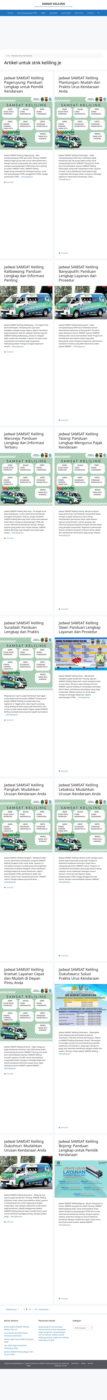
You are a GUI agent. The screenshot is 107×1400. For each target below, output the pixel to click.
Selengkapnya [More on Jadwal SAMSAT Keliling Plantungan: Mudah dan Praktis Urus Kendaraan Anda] (64, 179)
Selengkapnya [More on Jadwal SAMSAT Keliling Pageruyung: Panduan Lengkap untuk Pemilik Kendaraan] (27, 176)
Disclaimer (75, 1363)
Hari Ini (10, 13)
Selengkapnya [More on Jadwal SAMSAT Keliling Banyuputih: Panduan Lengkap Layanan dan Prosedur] (79, 346)
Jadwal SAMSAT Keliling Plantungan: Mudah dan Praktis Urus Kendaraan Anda (79, 84)
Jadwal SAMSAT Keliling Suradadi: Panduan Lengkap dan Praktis (24, 627)
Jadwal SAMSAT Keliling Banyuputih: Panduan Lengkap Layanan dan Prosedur (78, 273)
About (83, 1363)
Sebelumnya (10, 1309)
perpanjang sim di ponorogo (50, 1327)
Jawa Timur (79, 13)
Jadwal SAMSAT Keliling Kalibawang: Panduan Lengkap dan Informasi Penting (24, 273)
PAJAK (43, 13)
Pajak (29, 1366)
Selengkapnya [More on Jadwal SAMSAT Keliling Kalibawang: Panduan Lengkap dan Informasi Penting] (18, 346)
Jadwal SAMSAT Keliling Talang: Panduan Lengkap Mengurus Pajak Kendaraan (80, 440)
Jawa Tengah (66, 13)
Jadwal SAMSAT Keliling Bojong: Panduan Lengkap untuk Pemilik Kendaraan (78, 1148)
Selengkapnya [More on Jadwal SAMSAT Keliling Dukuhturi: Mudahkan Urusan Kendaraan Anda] (16, 1216)
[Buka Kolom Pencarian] (98, 13)
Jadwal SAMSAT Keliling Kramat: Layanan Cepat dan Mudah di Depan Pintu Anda (24, 976)
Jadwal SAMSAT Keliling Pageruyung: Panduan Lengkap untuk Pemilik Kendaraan (24, 84)
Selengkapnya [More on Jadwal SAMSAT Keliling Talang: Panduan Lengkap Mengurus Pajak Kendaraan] (64, 535)
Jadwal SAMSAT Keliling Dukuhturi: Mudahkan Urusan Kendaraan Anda (25, 1146)
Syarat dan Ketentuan (61, 1363)
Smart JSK (10, 182)
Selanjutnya (45, 1309)
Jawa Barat (53, 13)
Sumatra (90, 13)
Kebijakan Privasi (60, 1366)
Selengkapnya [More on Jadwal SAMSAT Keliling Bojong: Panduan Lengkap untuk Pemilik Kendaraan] (64, 1225)
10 (30, 1309)
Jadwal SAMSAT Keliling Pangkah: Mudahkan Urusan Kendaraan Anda (25, 789)
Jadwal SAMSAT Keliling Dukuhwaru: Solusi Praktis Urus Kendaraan (79, 974)
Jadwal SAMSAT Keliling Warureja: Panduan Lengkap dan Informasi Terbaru (24, 440)
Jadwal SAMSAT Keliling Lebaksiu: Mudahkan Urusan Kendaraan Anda (80, 789)
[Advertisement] (53, 33)
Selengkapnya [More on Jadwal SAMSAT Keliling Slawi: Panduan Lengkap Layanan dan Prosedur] (84, 697)
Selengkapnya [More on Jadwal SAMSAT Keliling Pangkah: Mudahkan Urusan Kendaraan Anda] (10, 882)
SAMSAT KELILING (53, 3)
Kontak (90, 1363)
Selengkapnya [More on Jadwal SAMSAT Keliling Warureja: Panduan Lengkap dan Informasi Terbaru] (17, 532)
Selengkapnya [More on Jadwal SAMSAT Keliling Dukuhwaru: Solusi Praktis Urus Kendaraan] (64, 1054)
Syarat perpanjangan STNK (27, 13)
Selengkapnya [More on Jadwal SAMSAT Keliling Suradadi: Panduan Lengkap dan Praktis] (12, 714)
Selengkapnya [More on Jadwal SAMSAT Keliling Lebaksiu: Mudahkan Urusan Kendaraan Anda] (64, 882)
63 (36, 1309)
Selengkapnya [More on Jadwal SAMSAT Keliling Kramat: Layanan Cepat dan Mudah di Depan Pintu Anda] (10, 1068)
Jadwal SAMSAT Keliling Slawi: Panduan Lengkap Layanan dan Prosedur (80, 627)
